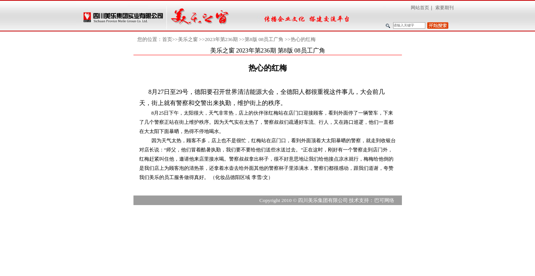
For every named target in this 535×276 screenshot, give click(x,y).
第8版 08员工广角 (264, 39)
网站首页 (420, 7)
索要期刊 (444, 7)
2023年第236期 (221, 39)
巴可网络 (384, 200)
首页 (167, 39)
